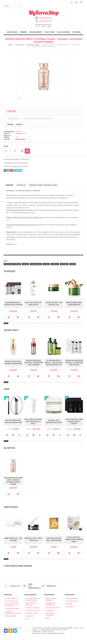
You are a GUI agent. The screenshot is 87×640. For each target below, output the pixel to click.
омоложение (64, 263)
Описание (10, 124)
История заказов (72, 601)
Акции (47, 617)
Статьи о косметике (32, 607)
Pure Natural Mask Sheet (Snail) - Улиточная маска (54, 539)
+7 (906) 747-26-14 (45, 18)
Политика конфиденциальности (13, 612)
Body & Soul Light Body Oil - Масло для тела (33, 304)
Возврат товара (10, 616)
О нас (27, 618)
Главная (10, 44)
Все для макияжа (36, 32)
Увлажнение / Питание (33, 44)
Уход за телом (48, 32)
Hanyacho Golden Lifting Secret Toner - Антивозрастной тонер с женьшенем (33, 362)
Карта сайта (29, 616)
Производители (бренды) (51, 599)
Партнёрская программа (50, 614)
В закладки (22, 150)
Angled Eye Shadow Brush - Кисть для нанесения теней (13, 421)
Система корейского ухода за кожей (32, 599)
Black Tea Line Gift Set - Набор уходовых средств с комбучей (74, 421)
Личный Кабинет (72, 598)
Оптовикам (49, 610)
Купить (8, 317)
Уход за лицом (15, 32)
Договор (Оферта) (11, 598)
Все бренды (73, 32)
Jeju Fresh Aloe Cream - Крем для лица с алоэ (54, 304)
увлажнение (55, 263)
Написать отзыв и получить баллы (42, 118)
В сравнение (19, 434)
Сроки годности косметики (31, 603)
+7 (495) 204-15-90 (44, 21)
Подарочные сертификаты (50, 603)
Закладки (69, 603)
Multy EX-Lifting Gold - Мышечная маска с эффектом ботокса (74, 539)
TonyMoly (18, 131)
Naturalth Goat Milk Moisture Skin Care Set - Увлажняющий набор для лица (74, 362)
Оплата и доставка (12, 608)
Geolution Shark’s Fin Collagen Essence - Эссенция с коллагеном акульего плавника (13, 480)
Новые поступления (52, 607)
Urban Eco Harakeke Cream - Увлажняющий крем (74, 304)
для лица (46, 263)
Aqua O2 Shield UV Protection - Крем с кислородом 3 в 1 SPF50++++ (33, 421)
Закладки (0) (76, 2)
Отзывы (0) (19, 124)
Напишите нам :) (51, 585)
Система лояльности (33, 610)
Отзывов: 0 (25, 118)
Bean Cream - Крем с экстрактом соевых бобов (54, 421)
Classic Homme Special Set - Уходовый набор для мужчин (13, 304)
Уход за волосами (61, 32)
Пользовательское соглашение (11, 604)
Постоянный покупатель (72, 2)
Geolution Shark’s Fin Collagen (12, 263)
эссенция (25, 263)
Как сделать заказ (11, 601)
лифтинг (72, 263)
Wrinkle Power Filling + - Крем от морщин (13, 539)
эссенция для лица (36, 263)
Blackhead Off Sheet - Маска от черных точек (33, 539)
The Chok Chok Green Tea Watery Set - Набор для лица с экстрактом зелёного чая (54, 362)
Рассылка (69, 606)
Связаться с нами (31, 613)
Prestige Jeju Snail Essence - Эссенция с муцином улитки (13, 363)
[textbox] (13, 5)
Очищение (26, 32)
